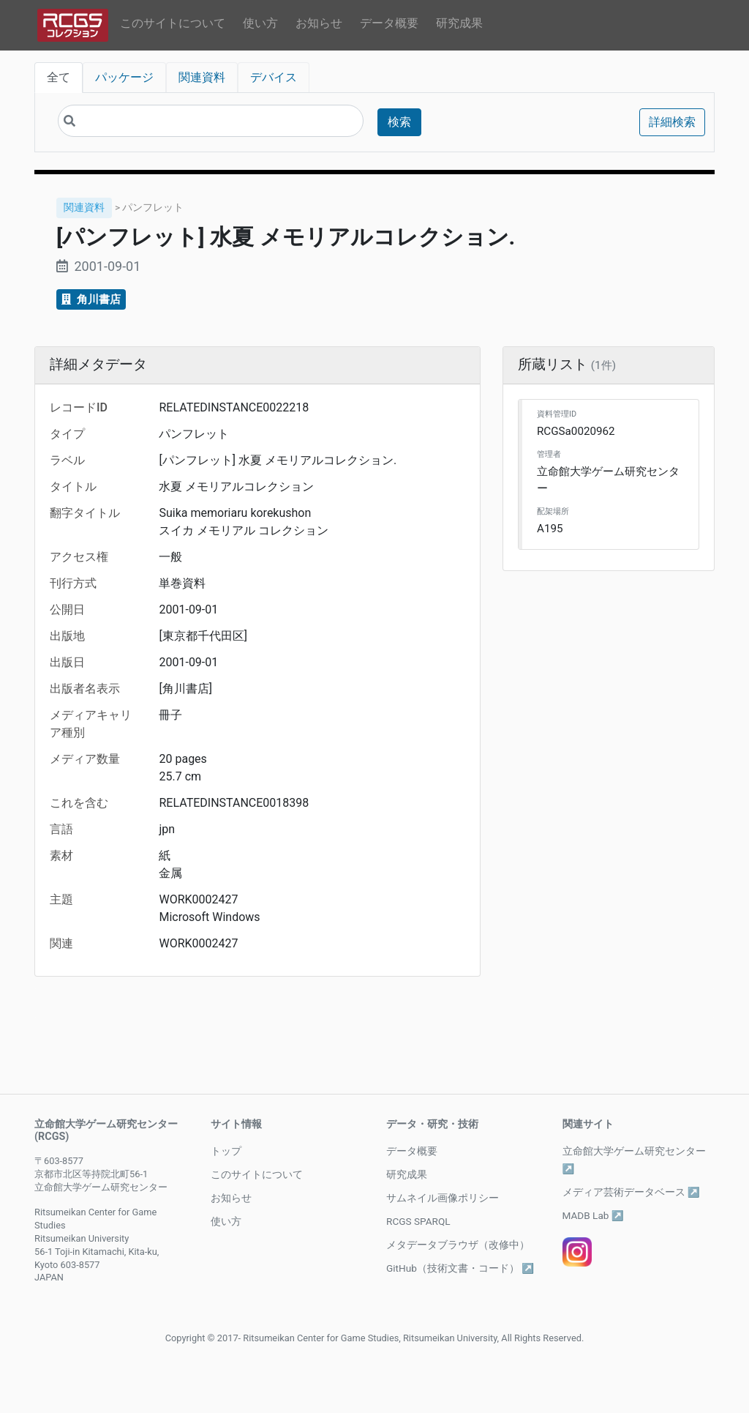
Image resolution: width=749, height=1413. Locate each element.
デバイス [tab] (273, 77)
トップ (226, 1151)
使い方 (260, 23)
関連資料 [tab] (201, 77)
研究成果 (459, 23)
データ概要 (389, 23)
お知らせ (319, 23)
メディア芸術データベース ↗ (631, 1192)
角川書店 (91, 299)
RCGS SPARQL (418, 1221)
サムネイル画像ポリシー (442, 1198)
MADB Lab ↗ (593, 1215)
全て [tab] (58, 77)
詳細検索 (672, 122)
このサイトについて (172, 23)
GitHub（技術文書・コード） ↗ (460, 1268)
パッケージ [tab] (124, 77)
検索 (399, 122)
